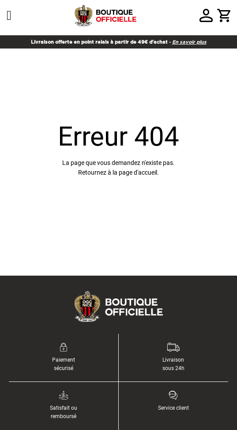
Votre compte (206, 15)
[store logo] (105, 15)
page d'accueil (138, 172)
